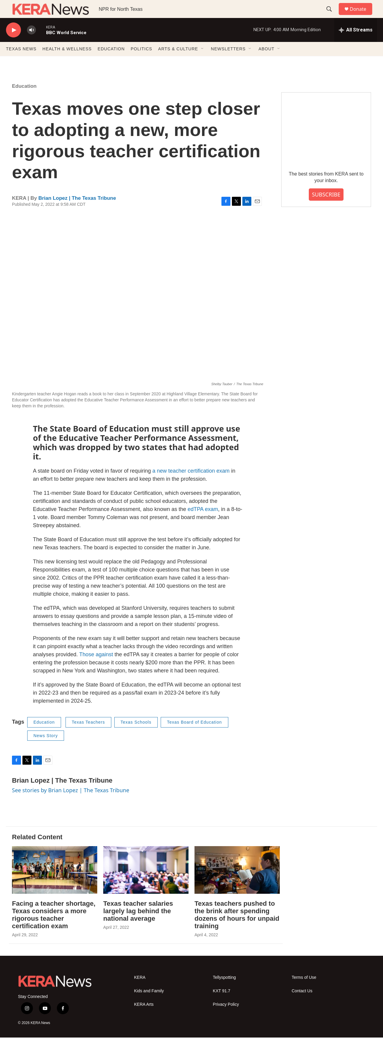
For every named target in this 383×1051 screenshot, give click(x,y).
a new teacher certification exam (191, 484)
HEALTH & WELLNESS (67, 62)
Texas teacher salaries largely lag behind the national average (138, 924)
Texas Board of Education (194, 735)
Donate (361, 16)
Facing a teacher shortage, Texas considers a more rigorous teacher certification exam (53, 928)
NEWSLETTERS (228, 62)
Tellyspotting (224, 991)
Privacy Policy (226, 1018)
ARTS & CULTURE (178, 62)
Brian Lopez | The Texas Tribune (77, 211)
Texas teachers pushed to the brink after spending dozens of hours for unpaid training (236, 928)
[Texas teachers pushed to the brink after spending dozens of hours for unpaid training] (237, 883)
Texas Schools (136, 735)
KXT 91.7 (221, 1004)
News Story (46, 749)
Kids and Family (149, 1004)
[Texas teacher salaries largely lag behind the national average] (146, 883)
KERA (139, 991)
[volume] (31, 43)
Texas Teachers (88, 735)
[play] (13, 43)
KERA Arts (143, 1018)
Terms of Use (304, 991)
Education (24, 99)
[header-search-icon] (332, 16)
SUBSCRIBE (326, 207)
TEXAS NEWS (21, 62)
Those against (96, 668)
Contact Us (302, 1004)
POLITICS (141, 62)
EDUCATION (111, 62)
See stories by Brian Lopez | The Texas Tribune (70, 803)
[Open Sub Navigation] (202, 62)
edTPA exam (203, 523)
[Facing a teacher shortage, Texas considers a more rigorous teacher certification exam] (54, 883)
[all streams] (355, 43)
